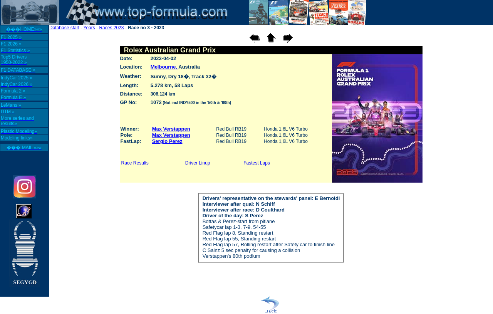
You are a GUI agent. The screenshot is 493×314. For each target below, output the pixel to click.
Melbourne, (164, 67)
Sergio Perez (167, 141)
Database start (64, 27)
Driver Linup (197, 163)
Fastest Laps (256, 163)
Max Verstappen (171, 129)
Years (89, 27)
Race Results (135, 163)
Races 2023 (111, 27)
